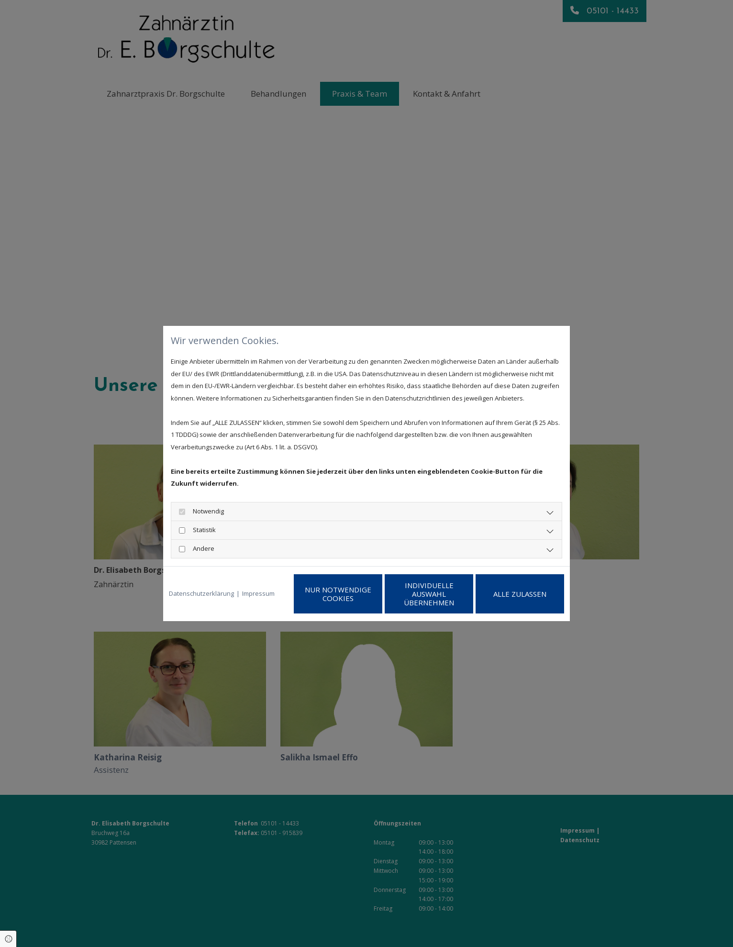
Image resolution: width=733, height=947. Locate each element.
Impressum (258, 593)
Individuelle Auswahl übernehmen (429, 593)
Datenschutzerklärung (201, 593)
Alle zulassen (519, 594)
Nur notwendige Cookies (338, 594)
